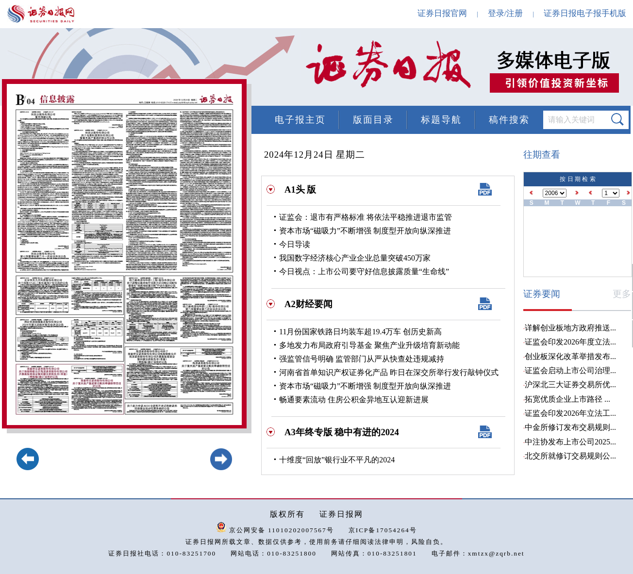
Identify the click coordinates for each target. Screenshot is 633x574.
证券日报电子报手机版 (585, 13)
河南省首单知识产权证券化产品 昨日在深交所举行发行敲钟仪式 (389, 372)
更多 (622, 294)
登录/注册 (505, 13)
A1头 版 (300, 189)
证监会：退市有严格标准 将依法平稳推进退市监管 (365, 217)
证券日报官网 (442, 13)
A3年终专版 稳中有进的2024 (341, 432)
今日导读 (294, 244)
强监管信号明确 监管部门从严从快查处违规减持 (361, 359)
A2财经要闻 (308, 304)
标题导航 (441, 120)
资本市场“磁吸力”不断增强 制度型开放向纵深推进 (365, 231)
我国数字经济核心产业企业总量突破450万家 (355, 258)
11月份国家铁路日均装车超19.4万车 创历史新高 (360, 332)
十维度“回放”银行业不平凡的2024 (337, 460)
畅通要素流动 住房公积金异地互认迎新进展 (354, 399)
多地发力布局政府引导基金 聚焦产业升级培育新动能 (369, 345)
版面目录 (373, 120)
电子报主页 (300, 120)
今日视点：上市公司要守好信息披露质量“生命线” (364, 271)
